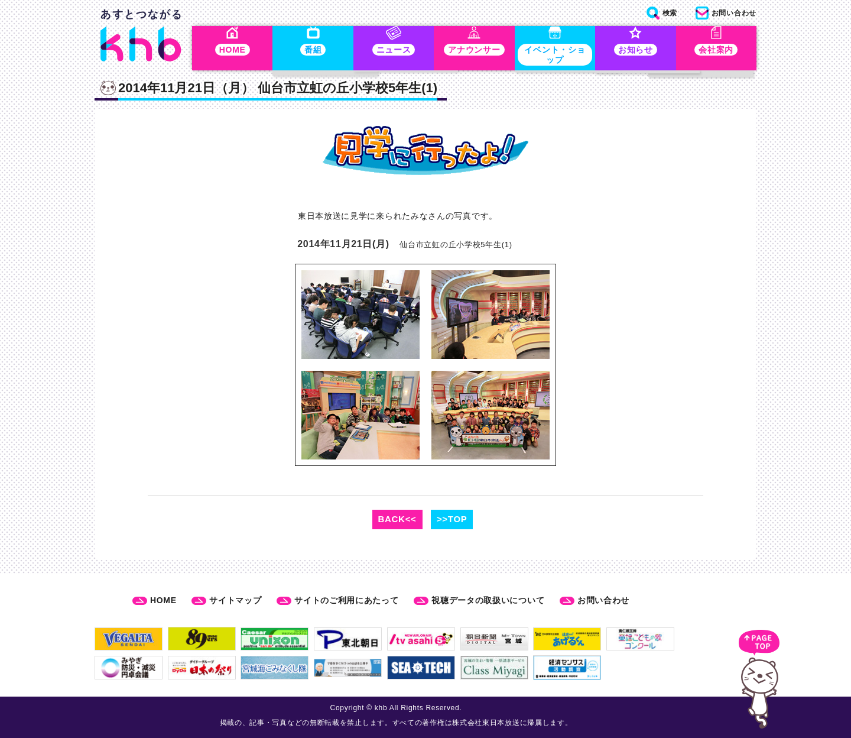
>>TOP (452, 521)
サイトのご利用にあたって (346, 600)
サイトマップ (235, 600)
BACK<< (397, 521)
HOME (163, 600)
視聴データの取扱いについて (487, 600)
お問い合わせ (603, 600)
